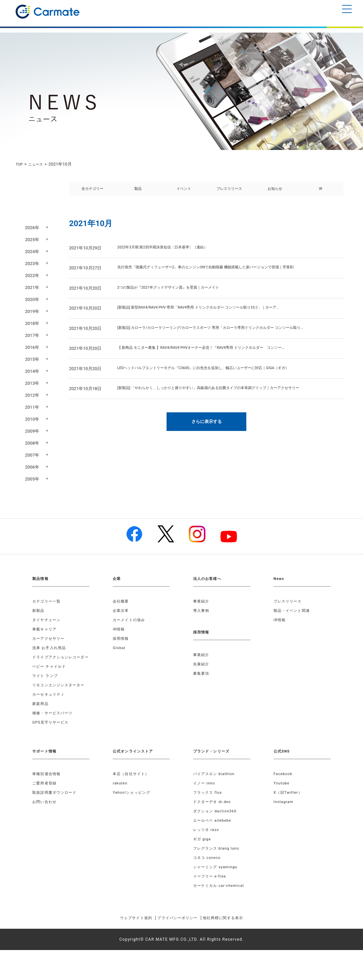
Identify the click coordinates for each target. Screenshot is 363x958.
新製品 (39, 610)
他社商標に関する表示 (233, 925)
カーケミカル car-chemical (220, 893)
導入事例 (202, 610)
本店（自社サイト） (132, 781)
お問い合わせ (45, 809)
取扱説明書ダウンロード (56, 800)
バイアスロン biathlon (215, 781)
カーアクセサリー (49, 638)
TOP (20, 164)
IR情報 (119, 629)
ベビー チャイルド (50, 674)
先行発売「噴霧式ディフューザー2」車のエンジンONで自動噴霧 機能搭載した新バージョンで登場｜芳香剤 (221, 275)
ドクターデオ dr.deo (213, 809)
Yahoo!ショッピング (133, 800)
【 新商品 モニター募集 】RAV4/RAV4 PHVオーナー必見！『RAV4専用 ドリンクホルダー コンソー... (216, 355)
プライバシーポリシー (177, 925)
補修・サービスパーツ (54, 721)
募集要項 (202, 673)
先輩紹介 (202, 664)
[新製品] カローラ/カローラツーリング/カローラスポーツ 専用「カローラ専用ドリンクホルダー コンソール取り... (227, 335)
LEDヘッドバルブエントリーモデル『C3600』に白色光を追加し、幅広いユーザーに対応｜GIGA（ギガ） (218, 375)
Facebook (284, 781)
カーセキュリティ (49, 702)
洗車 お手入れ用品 (50, 647)
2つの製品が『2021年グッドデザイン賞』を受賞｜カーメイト (177, 295)
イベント (183, 192)
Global (119, 647)
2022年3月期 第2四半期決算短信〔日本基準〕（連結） (170, 255)
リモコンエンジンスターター (60, 693)
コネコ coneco (208, 865)
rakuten (121, 791)
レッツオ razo (207, 837)
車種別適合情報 (47, 781)
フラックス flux (209, 800)
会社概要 (121, 601)
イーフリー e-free (211, 884)
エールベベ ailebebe (214, 828)
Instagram (284, 809)
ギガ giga (202, 847)
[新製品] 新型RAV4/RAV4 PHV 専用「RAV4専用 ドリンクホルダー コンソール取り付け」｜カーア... (212, 315)
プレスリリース (229, 192)
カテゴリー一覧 (47, 601)
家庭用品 (41, 711)
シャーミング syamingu (217, 875)
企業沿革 (121, 610)
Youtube (282, 791)
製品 (138, 192)
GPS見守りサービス (52, 730)
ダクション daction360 (216, 819)
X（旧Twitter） (289, 800)
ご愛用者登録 (45, 791)
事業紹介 (202, 601)
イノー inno (205, 791)
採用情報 (121, 638)
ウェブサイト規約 (126, 925)
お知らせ (275, 192)
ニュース (38, 164)
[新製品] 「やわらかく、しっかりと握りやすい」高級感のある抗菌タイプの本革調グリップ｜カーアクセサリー (224, 395)
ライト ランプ (46, 683)
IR (321, 192)
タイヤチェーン (47, 619)
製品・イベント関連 (293, 610)
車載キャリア (45, 629)
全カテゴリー (92, 192)
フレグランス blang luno (218, 856)
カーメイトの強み (130, 619)
